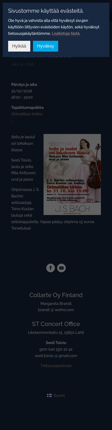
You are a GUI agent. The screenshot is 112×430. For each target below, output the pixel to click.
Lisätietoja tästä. (66, 33)
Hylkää (19, 46)
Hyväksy (45, 46)
